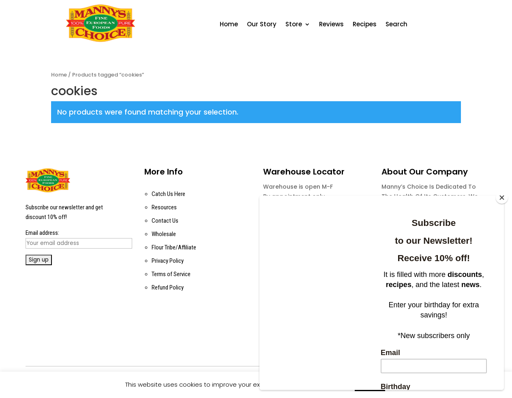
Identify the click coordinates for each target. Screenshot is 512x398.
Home (229, 24)
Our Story (261, 24)
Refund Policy (168, 287)
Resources (164, 207)
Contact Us (165, 220)
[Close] (502, 198)
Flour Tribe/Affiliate (174, 247)
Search (396, 24)
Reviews (331, 24)
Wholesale (164, 234)
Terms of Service (171, 274)
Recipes (365, 24)
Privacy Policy (168, 260)
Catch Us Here (168, 194)
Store (293, 24)
